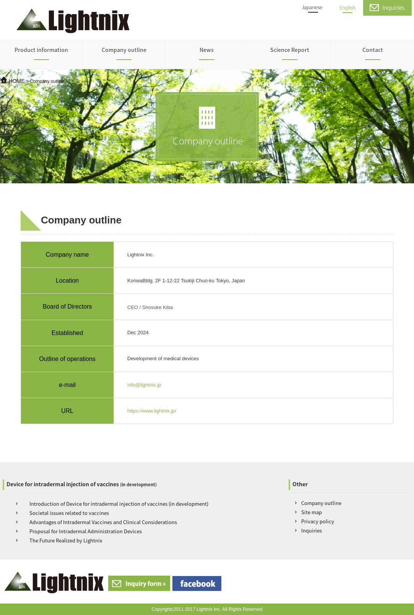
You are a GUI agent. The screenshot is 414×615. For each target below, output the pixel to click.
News (207, 49)
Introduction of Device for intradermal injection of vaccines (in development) (118, 503)
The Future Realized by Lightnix (65, 540)
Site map (311, 512)
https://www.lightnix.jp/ (151, 411)
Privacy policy (317, 521)
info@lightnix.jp (144, 385)
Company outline (124, 49)
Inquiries (311, 530)
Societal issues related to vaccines (69, 512)
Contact (372, 49)
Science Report (289, 49)
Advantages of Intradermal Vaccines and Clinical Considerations (103, 522)
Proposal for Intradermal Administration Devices (85, 531)
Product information (41, 49)
